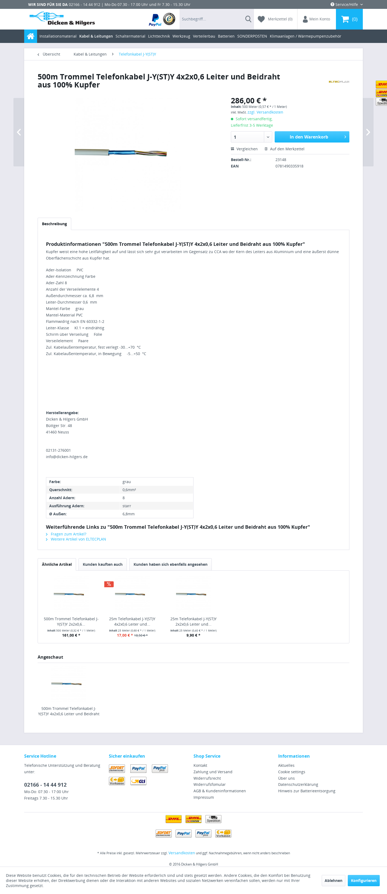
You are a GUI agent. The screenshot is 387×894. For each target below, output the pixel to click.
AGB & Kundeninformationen (220, 790)
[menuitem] (162, 19)
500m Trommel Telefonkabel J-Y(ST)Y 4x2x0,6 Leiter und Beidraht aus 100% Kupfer (68, 711)
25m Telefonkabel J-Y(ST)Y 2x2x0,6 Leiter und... (193, 621)
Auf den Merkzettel (284, 148)
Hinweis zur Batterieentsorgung (306, 790)
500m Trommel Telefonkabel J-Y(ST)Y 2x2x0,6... (71, 621)
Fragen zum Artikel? (66, 534)
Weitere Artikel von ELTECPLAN (76, 539)
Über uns (286, 778)
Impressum (204, 797)
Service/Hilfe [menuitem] (345, 4)
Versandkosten (182, 852)
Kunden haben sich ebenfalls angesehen (170, 564)
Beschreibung (54, 223)
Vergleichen (244, 148)
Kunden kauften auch (103, 564)
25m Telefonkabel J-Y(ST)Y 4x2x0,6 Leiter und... (132, 621)
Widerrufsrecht (207, 778)
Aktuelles (286, 765)
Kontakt (200, 765)
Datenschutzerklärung (298, 784)
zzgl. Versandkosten (265, 112)
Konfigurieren (364, 880)
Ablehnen (333, 880)
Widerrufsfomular (210, 784)
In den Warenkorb (318, 136)
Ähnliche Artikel (57, 564)
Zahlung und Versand (213, 771)
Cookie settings (291, 771)
